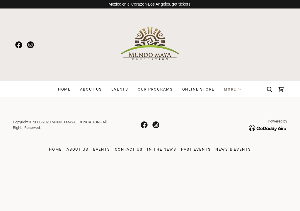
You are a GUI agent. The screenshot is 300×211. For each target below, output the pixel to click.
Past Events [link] (196, 149)
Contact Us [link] (129, 149)
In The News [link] (161, 149)
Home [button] (55, 149)
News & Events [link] (233, 149)
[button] (233, 89)
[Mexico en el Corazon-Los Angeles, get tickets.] (150, 4)
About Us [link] (91, 89)
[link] (19, 45)
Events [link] (119, 89)
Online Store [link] (198, 89)
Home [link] (64, 89)
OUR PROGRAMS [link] (155, 89)
